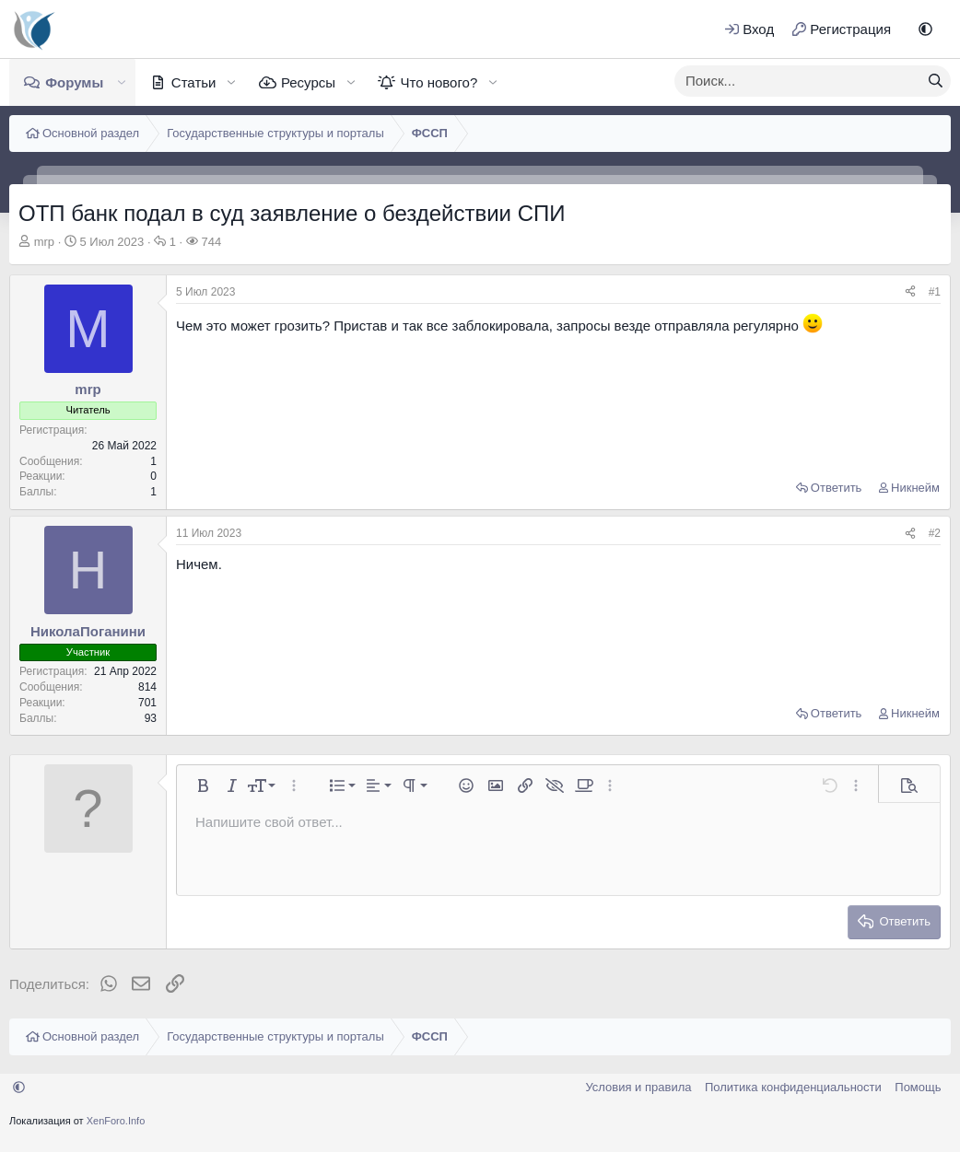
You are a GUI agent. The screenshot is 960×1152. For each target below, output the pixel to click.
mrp (44, 242)
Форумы (74, 82)
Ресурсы (308, 82)
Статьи (194, 82)
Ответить (836, 488)
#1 (935, 291)
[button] (925, 29)
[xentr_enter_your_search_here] (797, 81)
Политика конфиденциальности (793, 1087)
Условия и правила (638, 1087)
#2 (935, 533)
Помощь (918, 1087)
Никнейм (915, 488)
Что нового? (438, 82)
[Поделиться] (910, 292)
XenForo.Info (116, 1120)
